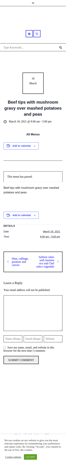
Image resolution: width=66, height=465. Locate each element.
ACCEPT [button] (30, 457)
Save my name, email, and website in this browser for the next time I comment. (29, 349)
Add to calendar (21, 145)
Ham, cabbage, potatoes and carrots (18, 261)
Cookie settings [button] (13, 457)
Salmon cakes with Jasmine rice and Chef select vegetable (47, 261)
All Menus (33, 134)
